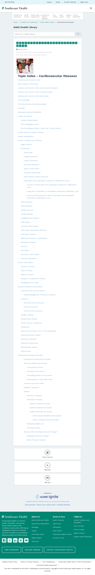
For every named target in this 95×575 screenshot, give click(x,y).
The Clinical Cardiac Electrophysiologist (32, 104)
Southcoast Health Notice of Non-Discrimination (75, 562)
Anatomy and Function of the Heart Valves (33, 96)
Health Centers (26, 16)
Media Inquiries (37, 538)
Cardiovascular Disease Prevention (30, 355)
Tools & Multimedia (76, 16)
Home (15, 22)
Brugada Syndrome (31, 156)
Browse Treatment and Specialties (81, 521)
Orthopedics (57, 527)
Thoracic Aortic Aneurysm (33, 311)
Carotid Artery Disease (29, 319)
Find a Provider (79, 526)
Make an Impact (79, 533)
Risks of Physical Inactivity (36, 440)
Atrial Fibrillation (26, 206)
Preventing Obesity (33, 428)
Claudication (25, 327)
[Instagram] (21, 540)
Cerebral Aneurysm (31, 307)
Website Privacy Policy (9, 562)
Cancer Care (57, 523)
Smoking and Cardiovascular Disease (37, 359)
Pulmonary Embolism (28, 339)
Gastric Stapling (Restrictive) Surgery (46, 420)
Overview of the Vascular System (33, 291)
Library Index (22, 49)
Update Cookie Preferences (83, 536)
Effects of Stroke (27, 275)
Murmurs (24, 246)
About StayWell (30, 504)
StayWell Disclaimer (63, 504)
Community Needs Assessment (46, 565)
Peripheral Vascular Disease (31, 335)
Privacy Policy (51, 504)
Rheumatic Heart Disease (30, 254)
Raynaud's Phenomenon (29, 343)
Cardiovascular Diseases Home (29, 80)
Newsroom (35, 541)
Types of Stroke (26, 270)
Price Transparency (48, 562)
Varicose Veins (26, 351)
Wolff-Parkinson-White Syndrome (36, 177)
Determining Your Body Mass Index (39, 379)
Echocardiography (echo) (30, 124)
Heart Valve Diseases (28, 234)
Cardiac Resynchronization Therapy (30, 132)
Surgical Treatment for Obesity (41, 412)
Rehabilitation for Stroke (30, 283)
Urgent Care (84, 2)
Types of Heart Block (31, 169)
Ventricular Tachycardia (32, 173)
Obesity (26, 391)
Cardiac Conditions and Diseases (30, 140)
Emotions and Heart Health (34, 383)
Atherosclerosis (26, 202)
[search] (44, 34)
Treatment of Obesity (34, 400)
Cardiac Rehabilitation (26, 136)
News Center (62, 16)
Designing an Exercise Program (38, 436)
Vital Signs (21, 108)
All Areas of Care (58, 538)
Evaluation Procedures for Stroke (33, 279)
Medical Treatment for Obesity (41, 408)
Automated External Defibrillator (29, 112)
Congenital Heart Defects (30, 218)
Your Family (55, 16)
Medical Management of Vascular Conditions (40, 295)
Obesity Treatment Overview (40, 404)
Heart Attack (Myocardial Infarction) (34, 230)
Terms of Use (41, 504)
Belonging (35, 527)
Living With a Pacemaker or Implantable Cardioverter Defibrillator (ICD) (52, 191)
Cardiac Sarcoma (27, 210)
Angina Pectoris (26, 144)
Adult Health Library (47, 22)
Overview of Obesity (34, 395)
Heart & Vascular (58, 520)
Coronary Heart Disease (29, 226)
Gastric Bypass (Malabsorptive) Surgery (47, 416)
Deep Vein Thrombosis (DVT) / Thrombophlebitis (38, 331)
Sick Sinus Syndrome (31, 165)
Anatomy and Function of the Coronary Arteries (35, 92)
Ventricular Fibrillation (28, 258)
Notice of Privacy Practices (30, 562)
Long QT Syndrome (31, 161)
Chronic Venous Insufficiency (31, 323)
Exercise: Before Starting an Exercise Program (40, 432)
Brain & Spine (57, 531)
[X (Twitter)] (10, 540)
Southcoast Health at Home (62, 534)
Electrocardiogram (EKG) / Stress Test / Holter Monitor (41, 128)
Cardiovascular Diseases (65, 22)
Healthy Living (68, 16)
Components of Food (35, 367)
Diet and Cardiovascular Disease (35, 363)
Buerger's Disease (27, 315)
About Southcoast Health (40, 520)
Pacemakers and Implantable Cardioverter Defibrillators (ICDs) (46, 181)
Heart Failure (25, 222)
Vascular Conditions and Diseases (30, 287)
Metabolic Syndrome (31, 387)
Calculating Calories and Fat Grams (39, 375)
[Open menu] (91, 8)
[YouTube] (26, 540)
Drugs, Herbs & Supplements (36, 16)
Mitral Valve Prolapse (28, 242)
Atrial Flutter (28, 152)
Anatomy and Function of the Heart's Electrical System (38, 88)
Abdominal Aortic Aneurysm (34, 303)
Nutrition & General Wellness (45, 16)
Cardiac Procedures (25, 116)
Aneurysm (24, 299)
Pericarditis (25, 250)
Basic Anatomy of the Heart (28, 84)
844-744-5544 (9, 2)
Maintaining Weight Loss (35, 424)
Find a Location (79, 529)
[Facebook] (4, 540)
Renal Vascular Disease (29, 347)
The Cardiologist (24, 100)
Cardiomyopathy (27, 214)
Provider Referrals (70, 2)
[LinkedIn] (15, 540)
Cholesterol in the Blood (36, 371)
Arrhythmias (25, 148)
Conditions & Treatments (18, 16)
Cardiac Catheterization (29, 120)
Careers (49, 2)
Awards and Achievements (40, 523)
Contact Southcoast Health (60, 550)
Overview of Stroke (28, 266)
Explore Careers (32, 550)
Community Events (38, 534)
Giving (58, 2)
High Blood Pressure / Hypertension (34, 238)
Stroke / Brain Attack (25, 262)
